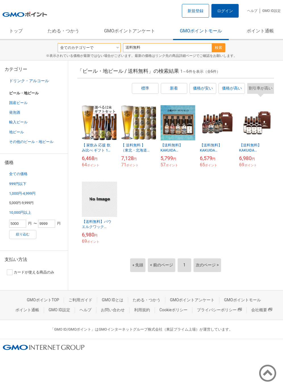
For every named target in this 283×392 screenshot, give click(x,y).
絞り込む (23, 234)
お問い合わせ (113, 310)
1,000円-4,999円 (22, 193)
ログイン (225, 11)
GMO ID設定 (271, 11)
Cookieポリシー (173, 310)
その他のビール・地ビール (31, 142)
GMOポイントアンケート (129, 31)
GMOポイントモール (201, 31)
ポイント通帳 (260, 31)
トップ (16, 31)
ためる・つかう (63, 31)
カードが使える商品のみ (30, 272)
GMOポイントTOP (43, 300)
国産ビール (18, 103)
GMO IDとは (112, 300)
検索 (218, 47)
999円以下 (17, 184)
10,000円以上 (20, 212)
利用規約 (142, 310)
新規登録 (195, 11)
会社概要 (261, 310)
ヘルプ (252, 11)
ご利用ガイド (80, 300)
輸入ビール (18, 122)
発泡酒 (14, 112)
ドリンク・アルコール (29, 80)
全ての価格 (18, 174)
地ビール (16, 132)
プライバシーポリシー (219, 310)
